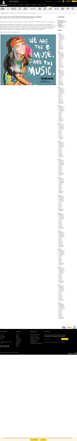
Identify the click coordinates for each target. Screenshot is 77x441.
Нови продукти (61, 21)
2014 (59, 249)
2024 (59, 69)
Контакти (2, 337)
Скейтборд (27, 4)
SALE (53, 4)
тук (18, 32)
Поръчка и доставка (35, 334)
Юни (59, 42)
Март (59, 46)
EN (22, 1)
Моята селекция (49, 1)
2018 (59, 177)
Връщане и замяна (34, 337)
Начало (2, 13)
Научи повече (34, 439)
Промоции (60, 25)
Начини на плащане (34, 339)
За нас (1, 334)
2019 (59, 159)
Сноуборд (34, 4)
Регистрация (59, 1)
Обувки (10, 4)
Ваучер (39, 4)
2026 (59, 33)
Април (59, 45)
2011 (59, 302)
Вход (54, 1)
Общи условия (33, 336)
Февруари (60, 47)
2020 (59, 141)
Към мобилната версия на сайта (6, 343)
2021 (59, 123)
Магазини (2, 336)
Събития (60, 26)
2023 (59, 87)
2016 (59, 213)
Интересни (60, 20)
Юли (59, 41)
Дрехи (15, 4)
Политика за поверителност (34, 341)
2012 (59, 285)
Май (59, 44)
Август (59, 40)
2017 (59, 195)
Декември (60, 35)
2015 (59, 231)
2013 (59, 267)
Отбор (59, 24)
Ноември (60, 36)
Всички (44, 4)
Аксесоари (20, 4)
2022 (59, 105)
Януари (60, 49)
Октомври (60, 37)
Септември (60, 38)
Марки (59, 23)
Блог (49, 4)
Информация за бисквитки (36, 343)
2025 (59, 51)
